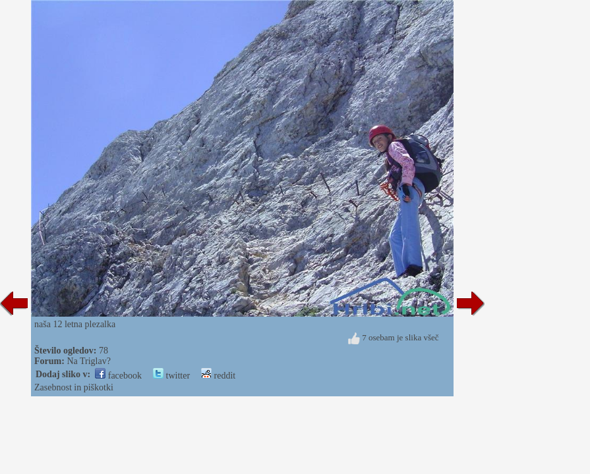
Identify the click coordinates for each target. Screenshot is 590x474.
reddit (218, 376)
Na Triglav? (89, 361)
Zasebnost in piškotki (73, 387)
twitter (171, 376)
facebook (118, 376)
